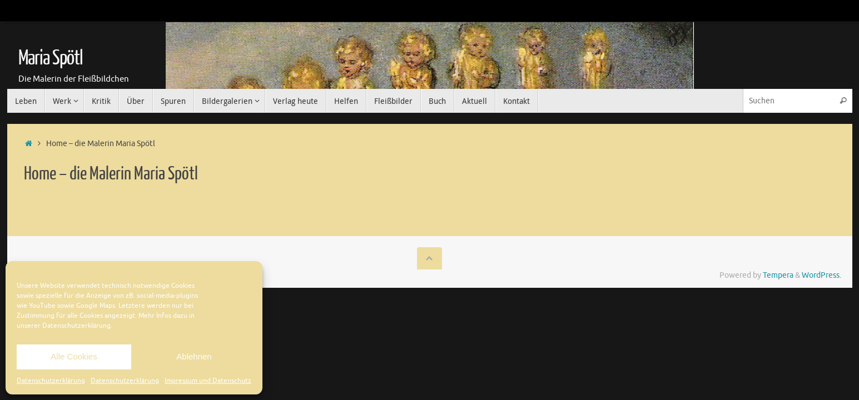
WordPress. (821, 275)
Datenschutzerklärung (51, 380)
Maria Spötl (50, 58)
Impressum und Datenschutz (208, 380)
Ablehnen (193, 356)
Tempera (778, 275)
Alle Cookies (74, 356)
